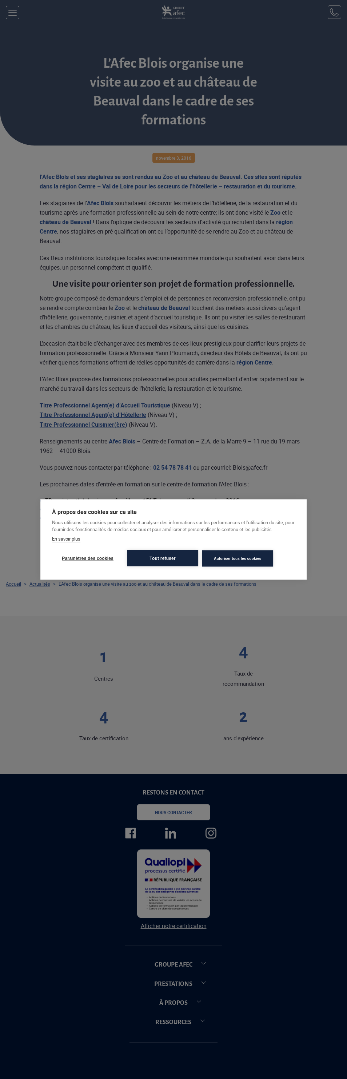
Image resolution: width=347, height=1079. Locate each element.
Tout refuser (162, 558)
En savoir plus (66, 538)
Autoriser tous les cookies (237, 558)
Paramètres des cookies (87, 558)
